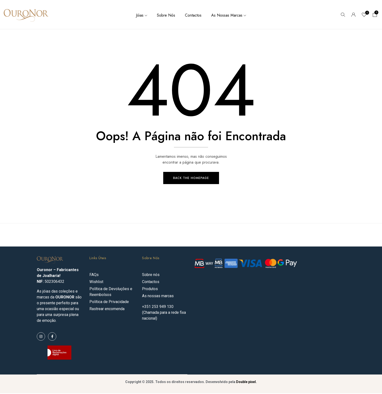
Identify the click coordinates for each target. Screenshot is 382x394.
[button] (375, 15)
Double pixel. (246, 382)
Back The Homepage (191, 179)
